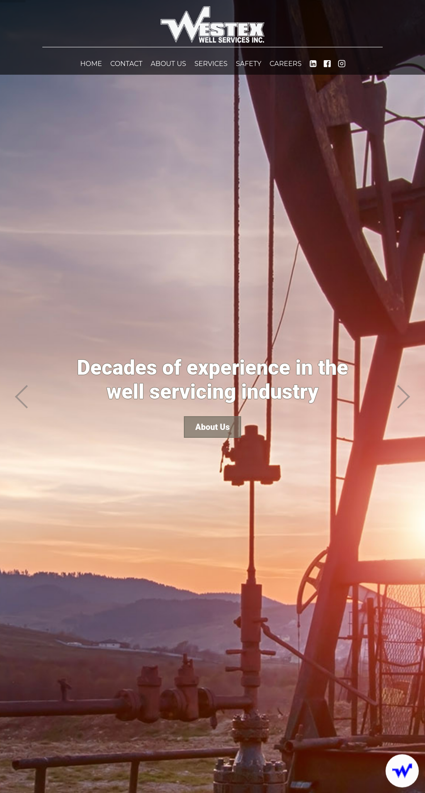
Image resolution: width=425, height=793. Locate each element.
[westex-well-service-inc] (313, 64)
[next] (404, 397)
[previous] (21, 397)
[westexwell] (342, 64)
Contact (126, 64)
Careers (286, 64)
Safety (248, 64)
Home (91, 64)
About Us (168, 64)
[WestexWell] (327, 64)
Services (210, 64)
